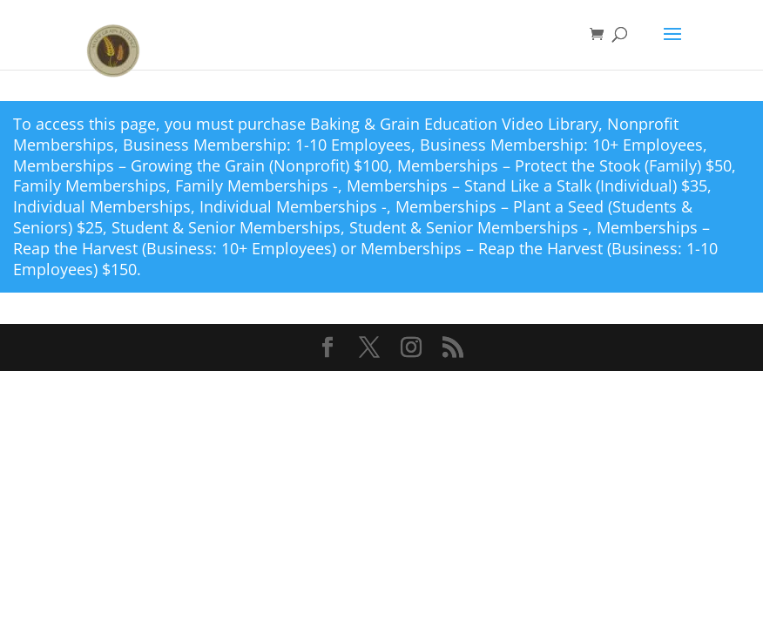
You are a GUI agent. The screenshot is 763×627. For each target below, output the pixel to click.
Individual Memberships (102, 206)
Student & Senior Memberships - (468, 227)
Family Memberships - (256, 185)
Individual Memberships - (293, 206)
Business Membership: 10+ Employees (561, 144)
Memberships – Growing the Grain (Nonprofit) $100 (200, 165)
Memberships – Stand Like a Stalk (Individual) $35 (527, 185)
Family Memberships (89, 185)
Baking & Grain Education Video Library (454, 123)
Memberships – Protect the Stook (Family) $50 (564, 165)
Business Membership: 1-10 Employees (267, 144)
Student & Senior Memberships (226, 227)
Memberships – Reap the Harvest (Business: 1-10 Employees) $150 (365, 259)
